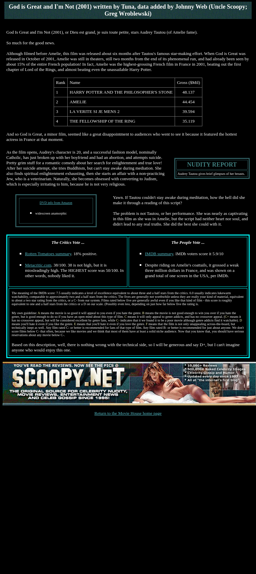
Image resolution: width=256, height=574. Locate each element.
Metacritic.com (38, 265)
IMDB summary (159, 253)
